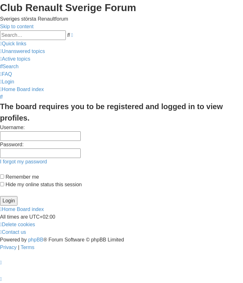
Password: (12, 144)
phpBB (35, 239)
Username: (12, 127)
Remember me (19, 177)
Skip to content (17, 26)
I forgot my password (23, 161)
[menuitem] (22, 51)
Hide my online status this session (41, 184)
